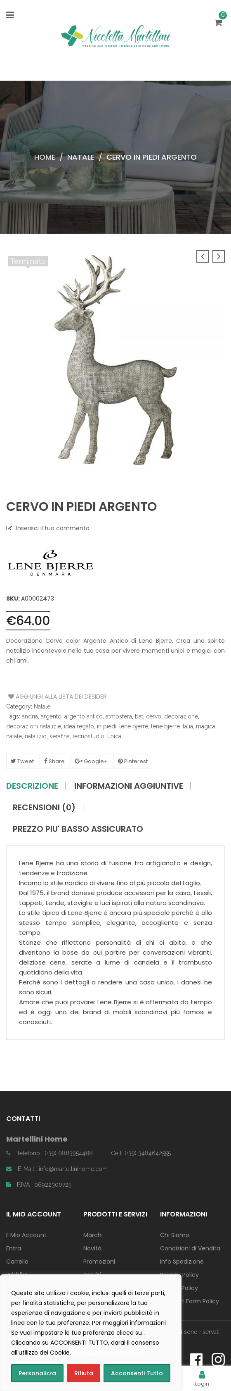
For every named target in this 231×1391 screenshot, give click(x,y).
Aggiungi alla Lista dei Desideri (39, 696)
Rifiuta (83, 1373)
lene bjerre (133, 726)
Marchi (93, 1235)
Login (202, 1378)
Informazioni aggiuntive (128, 786)
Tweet (22, 761)
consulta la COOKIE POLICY (111, 1352)
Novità (92, 1248)
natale (14, 736)
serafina (60, 736)
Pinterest (133, 761)
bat (139, 716)
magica (205, 726)
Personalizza (37, 1373)
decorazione (181, 716)
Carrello (17, 1261)
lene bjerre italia (172, 726)
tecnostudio (88, 736)
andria (30, 716)
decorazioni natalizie (33, 726)
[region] (91, 1332)
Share (54, 761)
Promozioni (99, 1261)
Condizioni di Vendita (190, 1248)
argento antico (83, 716)
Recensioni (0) (44, 807)
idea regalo (79, 726)
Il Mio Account (26, 1235)
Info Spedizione (182, 1261)
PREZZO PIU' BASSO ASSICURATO (78, 829)
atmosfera (119, 716)
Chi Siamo (174, 1235)
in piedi (106, 726)
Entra (13, 1248)
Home (44, 157)
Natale (80, 157)
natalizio (36, 736)
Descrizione (32, 786)
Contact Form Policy (189, 1301)
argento (51, 716)
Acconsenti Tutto (137, 1373)
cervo (153, 716)
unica (114, 736)
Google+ (91, 761)
